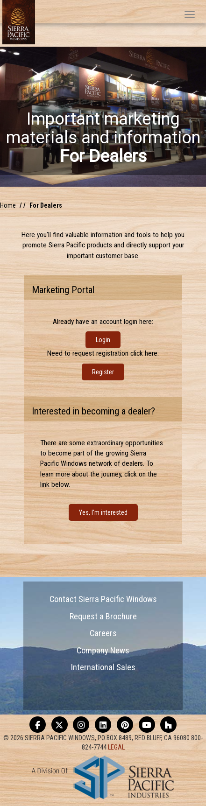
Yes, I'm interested (103, 512)
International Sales (103, 667)
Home (8, 205)
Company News (103, 650)
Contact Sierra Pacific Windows (103, 599)
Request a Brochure (103, 616)
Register (103, 372)
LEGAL (116, 747)
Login (103, 339)
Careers (103, 633)
